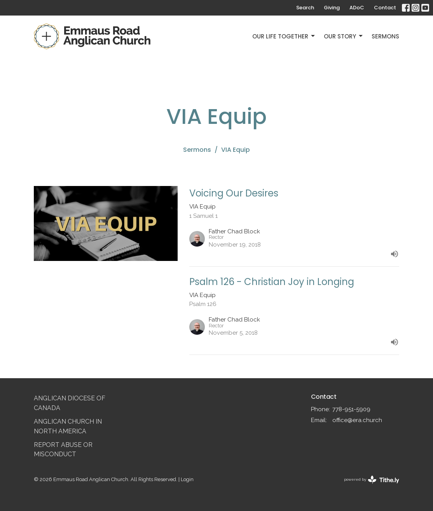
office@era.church (357, 420)
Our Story (344, 36)
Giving (332, 7)
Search (305, 7)
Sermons (385, 36)
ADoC (356, 7)
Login (187, 479)
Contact (385, 7)
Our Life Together (284, 36)
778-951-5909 (351, 409)
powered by (371, 479)
